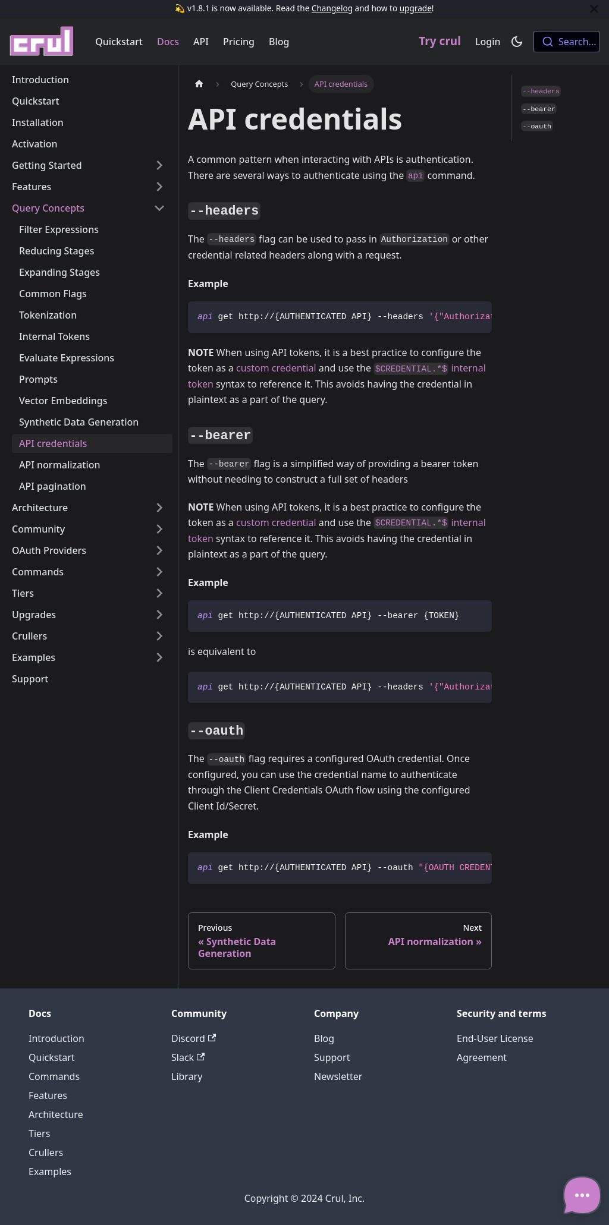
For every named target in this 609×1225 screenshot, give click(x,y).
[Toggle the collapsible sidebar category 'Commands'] (159, 571)
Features (31, 186)
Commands (38, 571)
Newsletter (338, 1076)
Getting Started (47, 165)
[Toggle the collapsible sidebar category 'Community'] (159, 529)
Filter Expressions (59, 229)
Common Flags (53, 293)
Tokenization (48, 315)
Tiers (23, 593)
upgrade (416, 8)
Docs (168, 41)
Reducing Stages (57, 250)
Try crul (440, 41)
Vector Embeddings (63, 400)
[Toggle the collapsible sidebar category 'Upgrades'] (159, 614)
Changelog (332, 8)
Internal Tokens (54, 336)
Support (30, 678)
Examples (33, 657)
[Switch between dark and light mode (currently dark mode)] (516, 41)
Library (186, 1076)
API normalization (60, 464)
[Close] (594, 8)
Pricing (239, 41)
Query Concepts (48, 208)
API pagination (52, 486)
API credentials (53, 443)
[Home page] (199, 84)
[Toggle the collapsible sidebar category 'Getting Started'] (159, 165)
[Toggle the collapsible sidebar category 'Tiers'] (159, 593)
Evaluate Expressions (66, 357)
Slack (188, 1057)
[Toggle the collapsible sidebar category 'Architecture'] (159, 507)
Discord (193, 1038)
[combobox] (566, 41)
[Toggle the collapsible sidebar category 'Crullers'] (159, 635)
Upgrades (34, 614)
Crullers (29, 636)
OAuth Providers (49, 550)
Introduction (40, 79)
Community (38, 529)
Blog (279, 41)
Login (488, 41)
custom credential (276, 367)
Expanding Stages (59, 272)
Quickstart (119, 41)
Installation (38, 122)
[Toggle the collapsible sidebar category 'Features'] (159, 186)
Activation (35, 143)
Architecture (40, 507)
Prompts (38, 379)
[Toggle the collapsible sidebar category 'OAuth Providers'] (159, 550)
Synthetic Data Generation (79, 422)
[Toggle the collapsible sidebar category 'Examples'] (159, 657)
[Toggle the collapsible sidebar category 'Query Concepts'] (159, 208)
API (201, 41)
